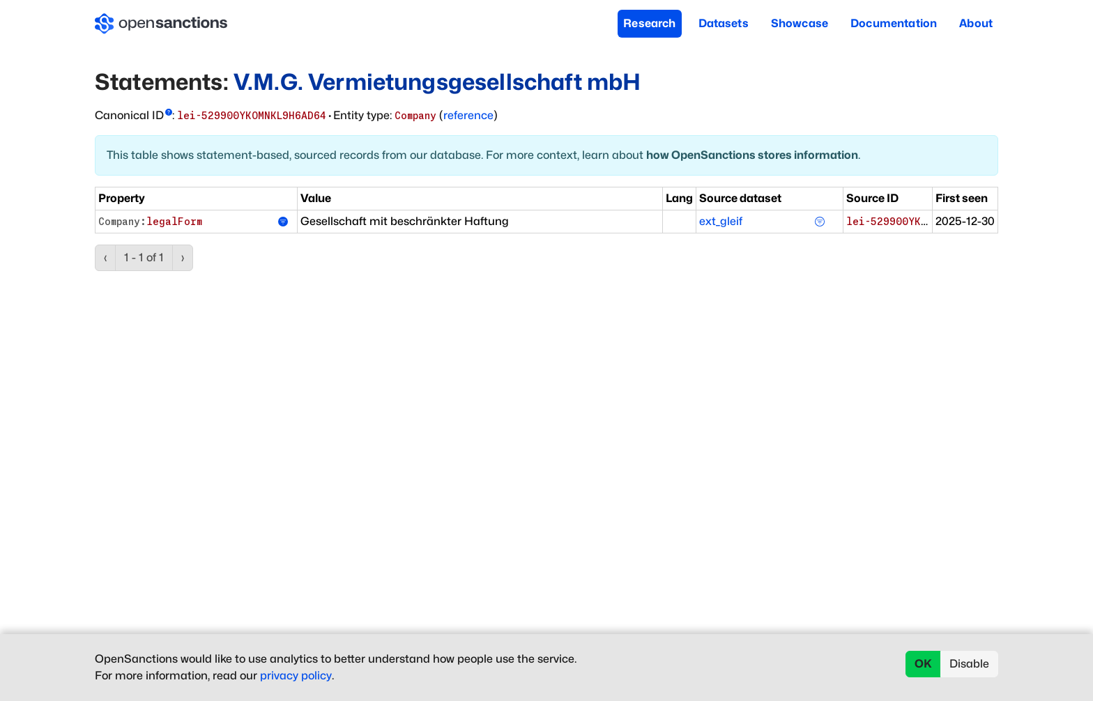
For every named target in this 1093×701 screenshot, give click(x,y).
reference (468, 115)
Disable (969, 663)
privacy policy (296, 675)
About (976, 23)
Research (649, 23)
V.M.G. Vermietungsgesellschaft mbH (437, 81)
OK (923, 663)
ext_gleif (720, 221)
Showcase (799, 23)
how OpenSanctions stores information (752, 155)
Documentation (893, 23)
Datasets (723, 23)
